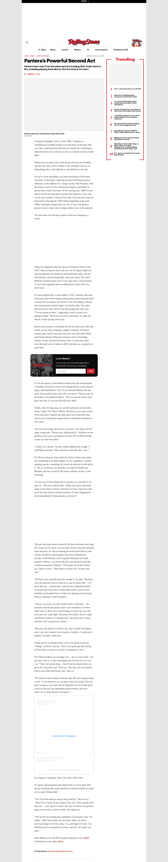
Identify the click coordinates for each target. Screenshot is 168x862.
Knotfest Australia (56, 851)
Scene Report (101, 50)
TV (88, 50)
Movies (77, 50)
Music (53, 50)
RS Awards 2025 (121, 50)
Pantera (69, 851)
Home (26, 56)
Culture (65, 50)
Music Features (43, 56)
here (86, 838)
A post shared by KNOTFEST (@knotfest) (64, 770)
